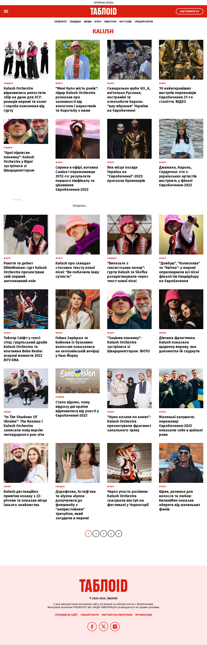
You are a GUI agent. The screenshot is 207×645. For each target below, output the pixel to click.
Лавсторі (110, 21)
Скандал (75, 21)
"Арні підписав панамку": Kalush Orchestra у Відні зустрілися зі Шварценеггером (19, 161)
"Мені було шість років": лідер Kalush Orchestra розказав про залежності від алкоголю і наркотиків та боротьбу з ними (77, 99)
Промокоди (143, 614)
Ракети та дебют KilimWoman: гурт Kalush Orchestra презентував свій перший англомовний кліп (25, 272)
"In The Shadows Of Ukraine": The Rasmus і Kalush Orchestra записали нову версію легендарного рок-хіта (24, 426)
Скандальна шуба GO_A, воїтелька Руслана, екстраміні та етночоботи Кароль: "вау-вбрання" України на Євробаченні (128, 99)
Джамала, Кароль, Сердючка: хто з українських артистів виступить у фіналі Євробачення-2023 (178, 176)
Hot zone (125, 21)
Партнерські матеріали (117, 614)
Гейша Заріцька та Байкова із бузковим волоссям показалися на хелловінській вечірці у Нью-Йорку (77, 347)
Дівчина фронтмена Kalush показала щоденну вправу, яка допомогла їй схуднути (179, 344)
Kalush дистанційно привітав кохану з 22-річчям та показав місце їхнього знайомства (25, 498)
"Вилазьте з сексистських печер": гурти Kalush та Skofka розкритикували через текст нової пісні (127, 272)
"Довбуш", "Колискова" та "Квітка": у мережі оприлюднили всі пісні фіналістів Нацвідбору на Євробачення (179, 272)
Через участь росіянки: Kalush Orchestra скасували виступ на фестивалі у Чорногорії (128, 498)
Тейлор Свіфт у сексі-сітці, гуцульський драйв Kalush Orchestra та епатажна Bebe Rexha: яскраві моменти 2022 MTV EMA (25, 349)
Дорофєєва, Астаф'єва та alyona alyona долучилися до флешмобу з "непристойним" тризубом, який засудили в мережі (76, 504)
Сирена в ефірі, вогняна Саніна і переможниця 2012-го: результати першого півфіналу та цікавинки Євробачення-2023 (77, 178)
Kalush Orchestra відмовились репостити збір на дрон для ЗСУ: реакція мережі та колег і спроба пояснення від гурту (25, 99)
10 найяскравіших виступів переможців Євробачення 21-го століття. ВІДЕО (177, 95)
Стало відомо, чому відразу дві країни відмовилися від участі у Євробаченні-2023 (77, 409)
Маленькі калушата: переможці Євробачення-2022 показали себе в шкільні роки (181, 426)
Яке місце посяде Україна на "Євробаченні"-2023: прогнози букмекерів (126, 174)
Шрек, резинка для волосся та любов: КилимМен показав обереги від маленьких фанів (179, 500)
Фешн (88, 21)
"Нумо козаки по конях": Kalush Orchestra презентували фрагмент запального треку (129, 423)
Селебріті (60, 21)
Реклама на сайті (66, 614)
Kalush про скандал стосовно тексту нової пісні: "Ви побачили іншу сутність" (77, 270)
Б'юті (97, 21)
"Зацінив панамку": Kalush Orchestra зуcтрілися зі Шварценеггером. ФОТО (128, 344)
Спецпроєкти (144, 21)
